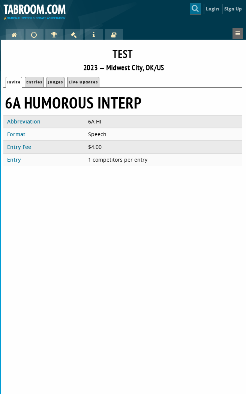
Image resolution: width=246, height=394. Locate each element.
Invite (14, 82)
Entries (34, 82)
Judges (55, 82)
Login (212, 9)
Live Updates (83, 82)
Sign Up (233, 9)
